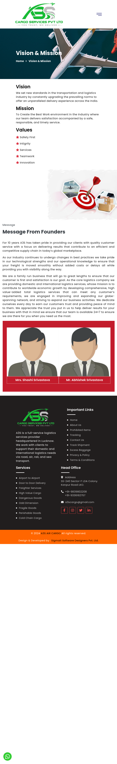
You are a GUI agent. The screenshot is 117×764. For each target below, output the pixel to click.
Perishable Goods (30, 513)
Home (20, 61)
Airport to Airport (29, 478)
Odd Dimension (28, 503)
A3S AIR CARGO (51, 533)
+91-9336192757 (75, 495)
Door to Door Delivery (32, 483)
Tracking (75, 435)
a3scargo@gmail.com (79, 502)
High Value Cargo (30, 493)
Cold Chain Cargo (30, 518)
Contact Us (77, 440)
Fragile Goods (28, 508)
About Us (75, 425)
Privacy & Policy (80, 455)
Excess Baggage (80, 450)
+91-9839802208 (76, 491)
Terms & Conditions (82, 460)
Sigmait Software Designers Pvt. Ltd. (74, 540)
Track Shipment (80, 445)
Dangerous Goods (30, 498)
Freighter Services (30, 488)
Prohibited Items (80, 430)
